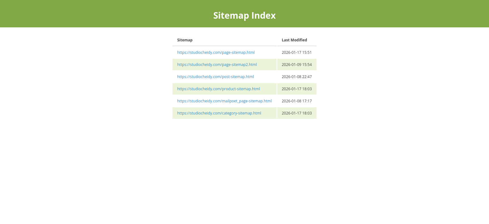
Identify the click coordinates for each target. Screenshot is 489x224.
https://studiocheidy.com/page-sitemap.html (216, 52)
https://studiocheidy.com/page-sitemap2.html (217, 64)
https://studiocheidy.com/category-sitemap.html (219, 113)
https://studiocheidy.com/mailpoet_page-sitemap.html (224, 101)
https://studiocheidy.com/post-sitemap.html (215, 76)
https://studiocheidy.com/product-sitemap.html (218, 88)
